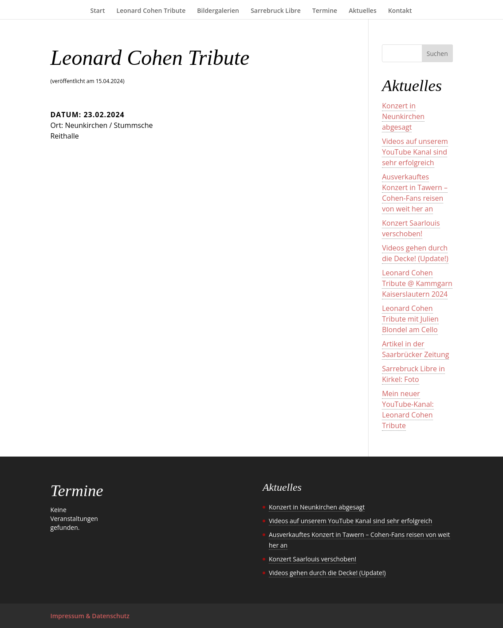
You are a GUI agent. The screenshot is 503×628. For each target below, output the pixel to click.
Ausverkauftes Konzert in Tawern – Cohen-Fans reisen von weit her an (415, 193)
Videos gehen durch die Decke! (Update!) (415, 253)
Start (97, 11)
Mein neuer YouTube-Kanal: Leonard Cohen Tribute (408, 409)
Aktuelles (362, 11)
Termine (324, 11)
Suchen (437, 53)
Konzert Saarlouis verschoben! (411, 228)
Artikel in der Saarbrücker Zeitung (415, 349)
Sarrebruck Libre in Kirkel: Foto (413, 374)
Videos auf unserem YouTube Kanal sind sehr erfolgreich (415, 151)
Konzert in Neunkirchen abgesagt (403, 116)
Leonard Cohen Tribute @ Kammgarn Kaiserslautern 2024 (417, 283)
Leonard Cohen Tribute (151, 11)
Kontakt (400, 11)
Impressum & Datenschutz (90, 616)
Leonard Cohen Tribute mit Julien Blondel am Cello (410, 318)
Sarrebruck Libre (276, 11)
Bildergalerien (218, 11)
